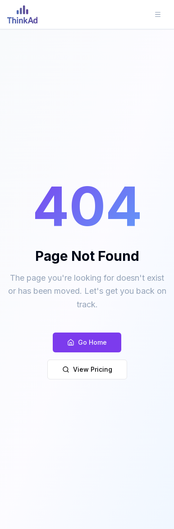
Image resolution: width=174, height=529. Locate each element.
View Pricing (87, 369)
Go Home (87, 342)
